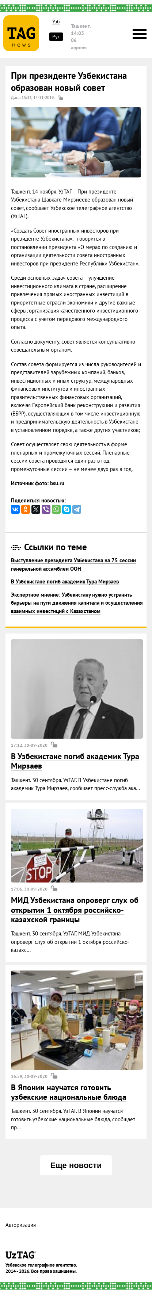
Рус (56, 36)
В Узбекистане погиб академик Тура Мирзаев (65, 581)
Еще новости (76, 1165)
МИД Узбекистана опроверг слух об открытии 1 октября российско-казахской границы (74, 909)
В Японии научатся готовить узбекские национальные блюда (68, 1092)
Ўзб (56, 21)
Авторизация (20, 1225)
